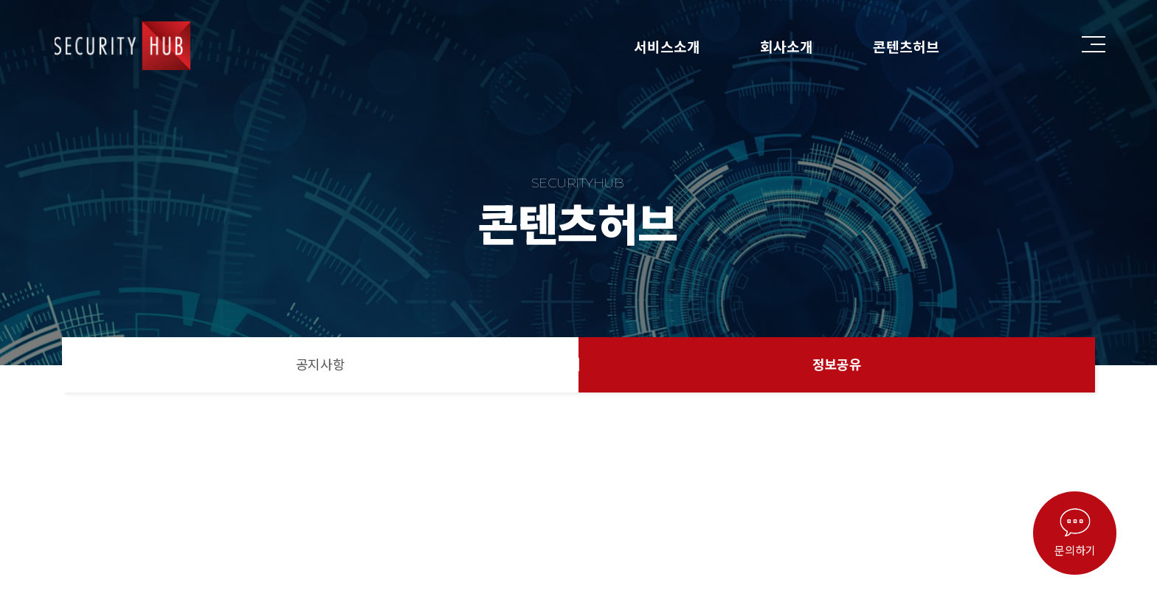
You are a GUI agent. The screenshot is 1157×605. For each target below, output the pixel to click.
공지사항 (320, 363)
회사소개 (786, 46)
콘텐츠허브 (906, 46)
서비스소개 (667, 46)
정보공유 (837, 363)
